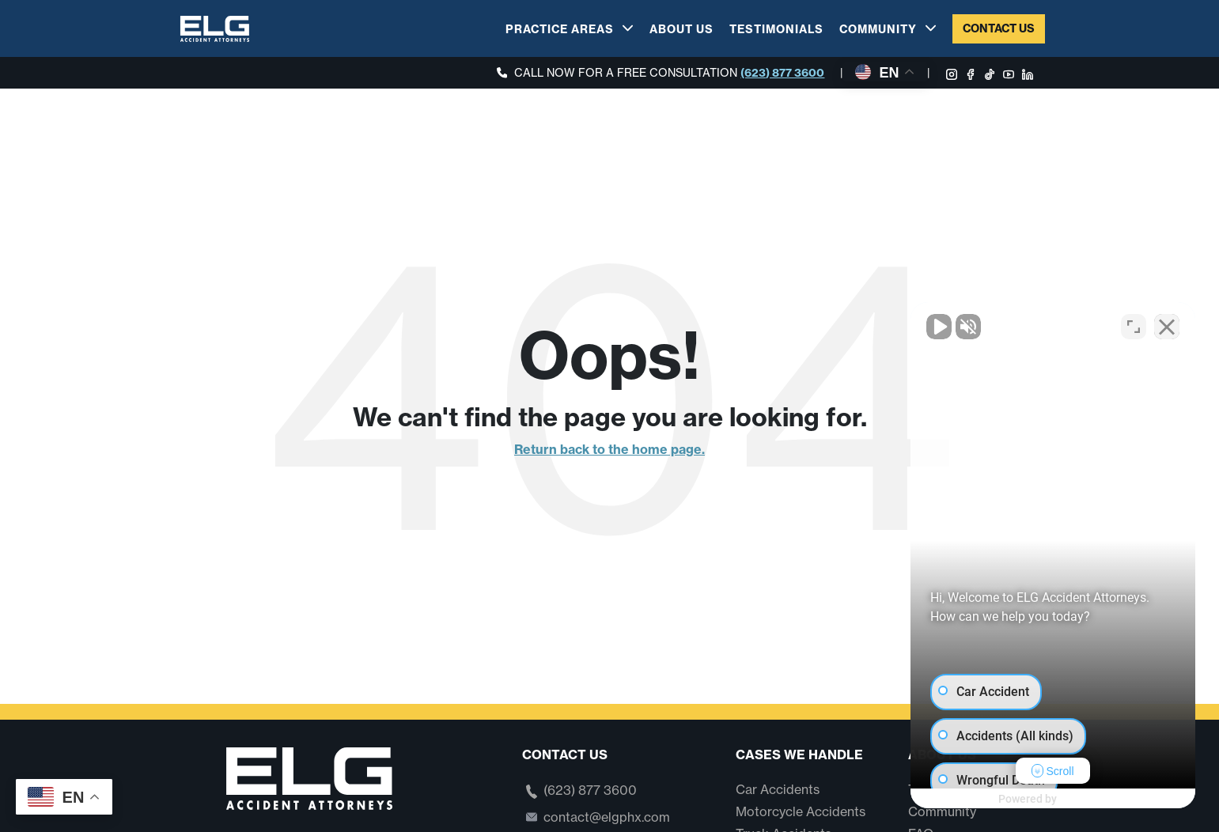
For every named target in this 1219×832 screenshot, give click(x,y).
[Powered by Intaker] (1084, 799)
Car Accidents (778, 789)
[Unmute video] (939, 326)
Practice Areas (559, 29)
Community (878, 29)
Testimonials (776, 29)
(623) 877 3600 (782, 73)
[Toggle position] (1133, 326)
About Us (681, 29)
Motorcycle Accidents (800, 811)
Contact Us (999, 28)
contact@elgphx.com (606, 817)
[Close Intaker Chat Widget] (1166, 326)
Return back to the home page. (609, 449)
